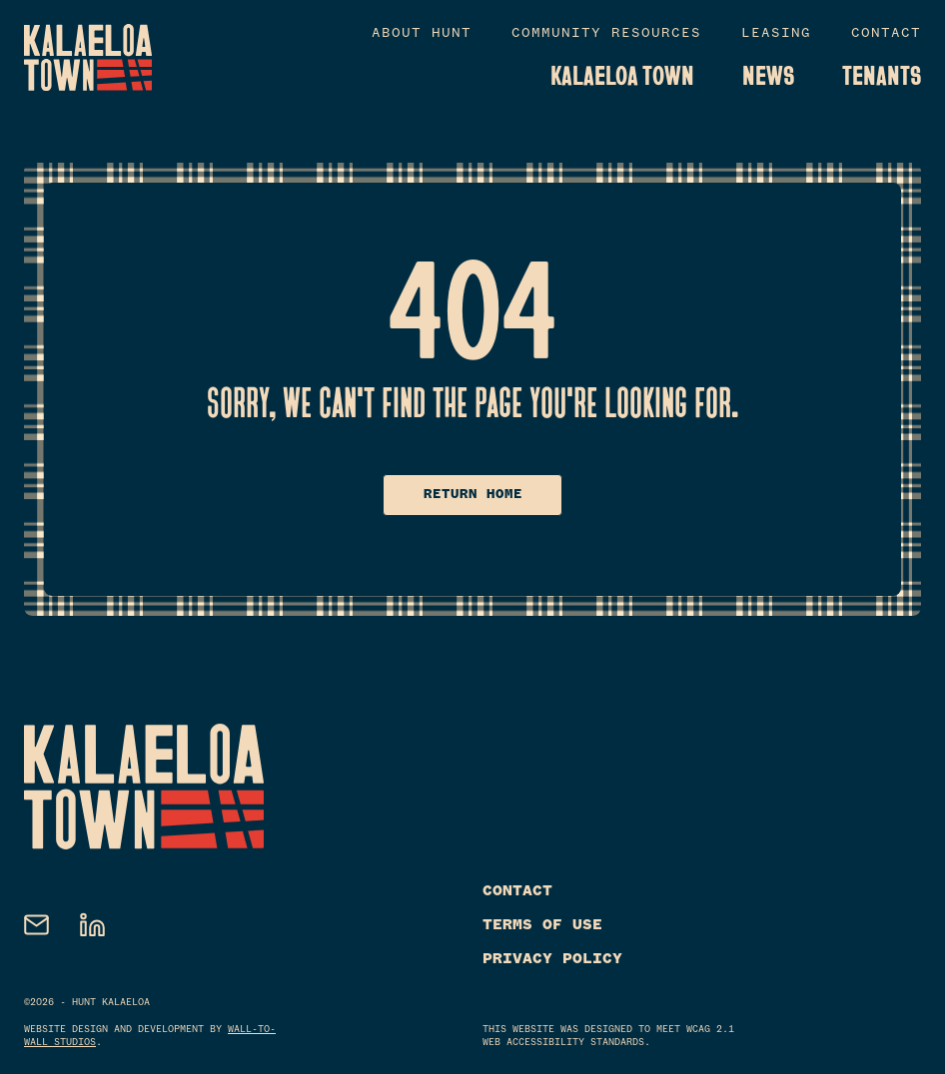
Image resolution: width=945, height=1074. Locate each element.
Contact (886, 34)
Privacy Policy (552, 959)
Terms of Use (542, 925)
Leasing (776, 34)
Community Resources (606, 34)
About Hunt (422, 34)
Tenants (881, 76)
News (768, 76)
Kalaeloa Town (622, 76)
